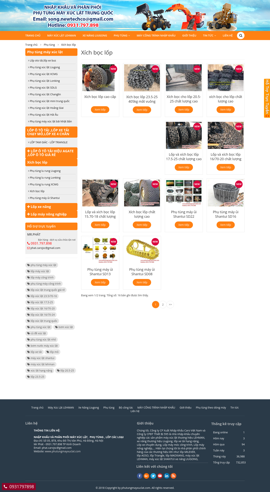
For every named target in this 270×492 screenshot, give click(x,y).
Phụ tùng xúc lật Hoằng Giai (46, 108)
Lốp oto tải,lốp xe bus (42, 60)
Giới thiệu (189, 36)
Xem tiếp (100, 109)
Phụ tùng (121, 36)
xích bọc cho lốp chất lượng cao (225, 98)
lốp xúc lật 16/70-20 (41, 308)
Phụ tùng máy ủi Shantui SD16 (225, 214)
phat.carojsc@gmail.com (45, 248)
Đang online (220, 432)
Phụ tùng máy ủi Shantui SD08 (142, 271)
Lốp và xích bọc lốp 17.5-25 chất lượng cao (184, 156)
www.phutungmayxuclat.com (63, 451)
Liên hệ (228, 36)
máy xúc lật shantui (40, 358)
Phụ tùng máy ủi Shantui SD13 (100, 271)
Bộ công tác (126, 407)
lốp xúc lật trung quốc (42, 321)
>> (170, 304)
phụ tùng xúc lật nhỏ (41, 339)
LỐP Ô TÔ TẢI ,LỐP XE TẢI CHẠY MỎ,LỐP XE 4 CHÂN (48, 132)
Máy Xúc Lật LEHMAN (61, 36)
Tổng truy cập (221, 462)
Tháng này (219, 456)
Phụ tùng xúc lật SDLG (42, 87)
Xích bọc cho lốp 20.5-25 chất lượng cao (184, 98)
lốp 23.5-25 (35, 376)
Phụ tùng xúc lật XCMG (43, 74)
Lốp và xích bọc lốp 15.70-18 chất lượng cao (100, 216)
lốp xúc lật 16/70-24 (41, 314)
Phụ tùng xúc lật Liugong (44, 67)
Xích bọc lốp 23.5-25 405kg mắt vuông (142, 99)
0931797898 (21, 487)
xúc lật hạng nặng (39, 370)
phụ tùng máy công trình (44, 283)
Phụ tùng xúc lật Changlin (44, 94)
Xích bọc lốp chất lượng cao (142, 214)
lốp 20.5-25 (65, 370)
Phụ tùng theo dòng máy (211, 407)
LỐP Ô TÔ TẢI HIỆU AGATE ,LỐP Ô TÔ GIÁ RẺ (50, 153)
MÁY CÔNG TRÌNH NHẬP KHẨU (156, 36)
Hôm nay (218, 438)
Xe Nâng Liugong (95, 36)
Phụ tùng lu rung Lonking (44, 177)
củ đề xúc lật (36, 333)
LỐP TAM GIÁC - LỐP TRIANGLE (48, 142)
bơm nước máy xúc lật (42, 345)
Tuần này (218, 450)
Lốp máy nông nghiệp (47, 214)
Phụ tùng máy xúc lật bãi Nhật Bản (50, 121)
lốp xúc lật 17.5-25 (40, 302)
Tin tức (208, 36)
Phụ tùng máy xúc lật (45, 52)
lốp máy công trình (40, 277)
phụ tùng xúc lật (38, 327)
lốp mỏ (52, 352)
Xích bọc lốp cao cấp (100, 96)
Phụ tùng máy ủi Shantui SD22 (183, 214)
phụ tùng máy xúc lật (41, 265)
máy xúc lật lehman (41, 364)
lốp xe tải (34, 352)
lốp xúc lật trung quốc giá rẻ (46, 290)
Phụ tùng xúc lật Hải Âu (43, 114)
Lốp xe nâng (39, 206)
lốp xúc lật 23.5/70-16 (42, 296)
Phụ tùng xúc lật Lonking (44, 81)
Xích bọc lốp (68, 44)
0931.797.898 (41, 243)
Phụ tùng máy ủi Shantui (44, 198)
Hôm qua (218, 444)
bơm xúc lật (64, 327)
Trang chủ (32, 36)
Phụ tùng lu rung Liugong (44, 171)
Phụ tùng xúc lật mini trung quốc (49, 101)
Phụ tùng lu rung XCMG (43, 184)
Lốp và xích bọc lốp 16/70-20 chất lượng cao (226, 159)
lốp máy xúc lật (38, 271)
